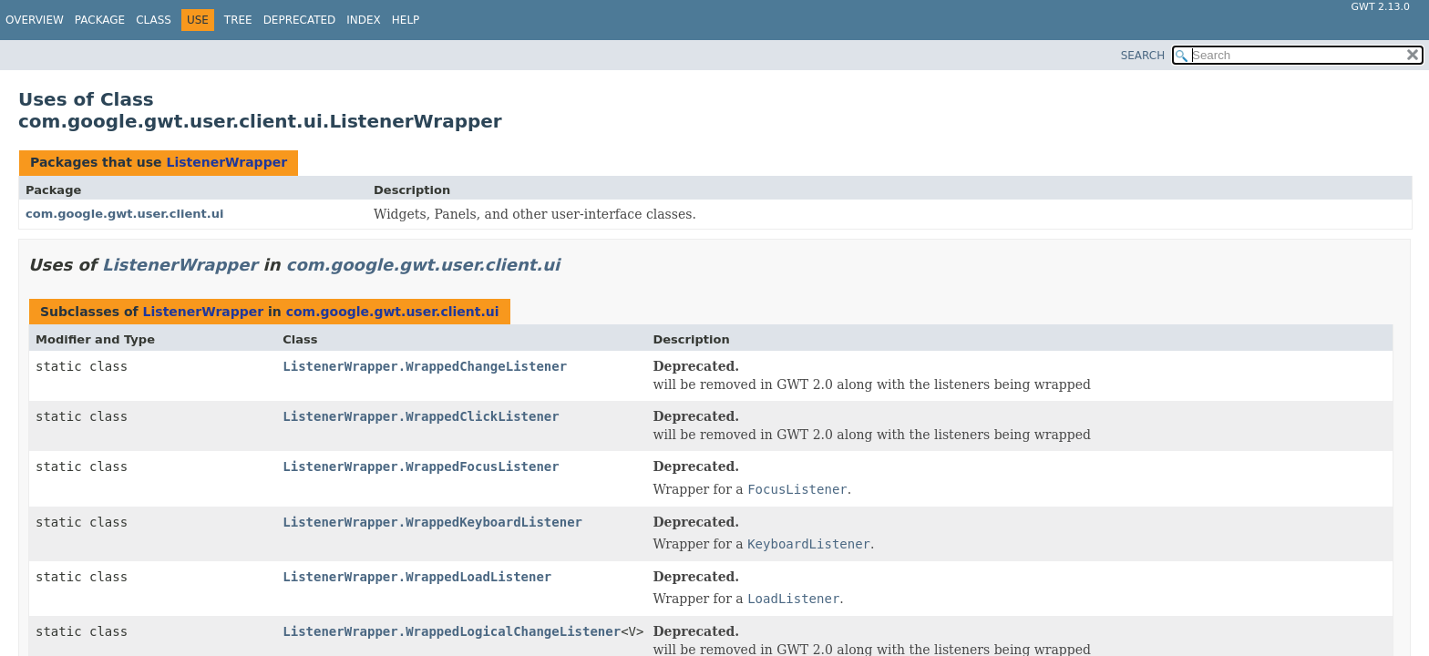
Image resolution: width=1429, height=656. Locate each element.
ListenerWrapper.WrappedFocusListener (421, 466)
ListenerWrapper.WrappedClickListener (421, 416)
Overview (34, 20)
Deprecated (299, 20)
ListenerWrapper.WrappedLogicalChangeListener (452, 631)
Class (153, 20)
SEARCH (1143, 55)
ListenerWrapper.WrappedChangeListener (425, 366)
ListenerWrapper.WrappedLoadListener (417, 576)
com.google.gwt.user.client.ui (124, 213)
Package (100, 20)
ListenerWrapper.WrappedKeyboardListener (432, 522)
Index (363, 20)
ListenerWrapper (226, 162)
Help (406, 20)
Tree (238, 20)
